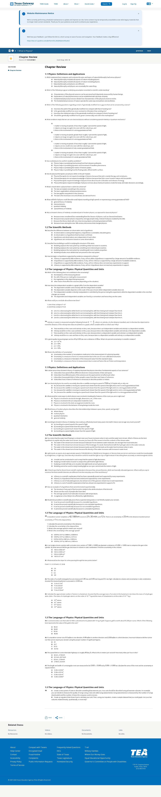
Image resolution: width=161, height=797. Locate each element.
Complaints (33, 758)
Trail (87, 747)
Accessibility (15, 758)
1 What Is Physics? (25, 51)
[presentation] (64, 305)
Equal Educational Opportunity (97, 758)
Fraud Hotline (34, 754)
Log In (124, 4)
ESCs (59, 751)
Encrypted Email (35, 751)
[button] (150, 4)
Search (107, 4)
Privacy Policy (15, 761)
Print (50, 717)
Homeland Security (65, 761)
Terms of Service (17, 765)
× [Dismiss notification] (138, 13)
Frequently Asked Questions (68, 747)
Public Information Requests (41, 761)
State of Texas (63, 754)
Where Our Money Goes (95, 754)
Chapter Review (15, 70)
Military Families (91, 751)
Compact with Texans (38, 747)
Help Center (15, 751)
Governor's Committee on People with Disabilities (105, 761)
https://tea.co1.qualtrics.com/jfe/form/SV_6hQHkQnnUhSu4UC (48, 41)
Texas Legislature (64, 758)
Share (60, 717)
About (12, 747)
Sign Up (133, 4)
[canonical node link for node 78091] (10, 50)
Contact (13, 754)
